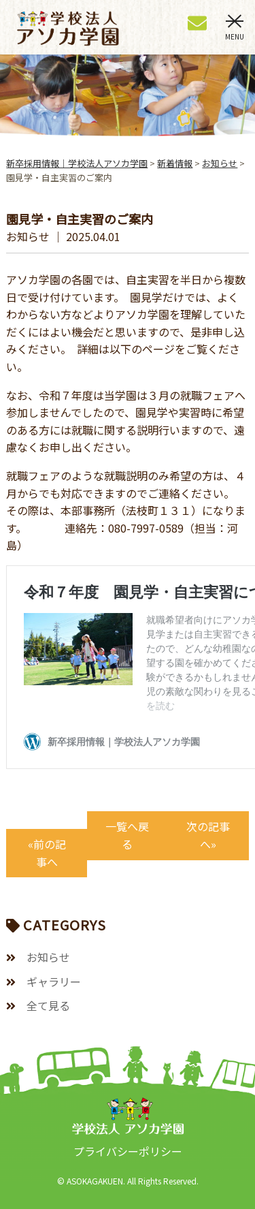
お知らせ (48, 957)
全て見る (48, 1005)
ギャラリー (54, 981)
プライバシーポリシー (127, 1151)
